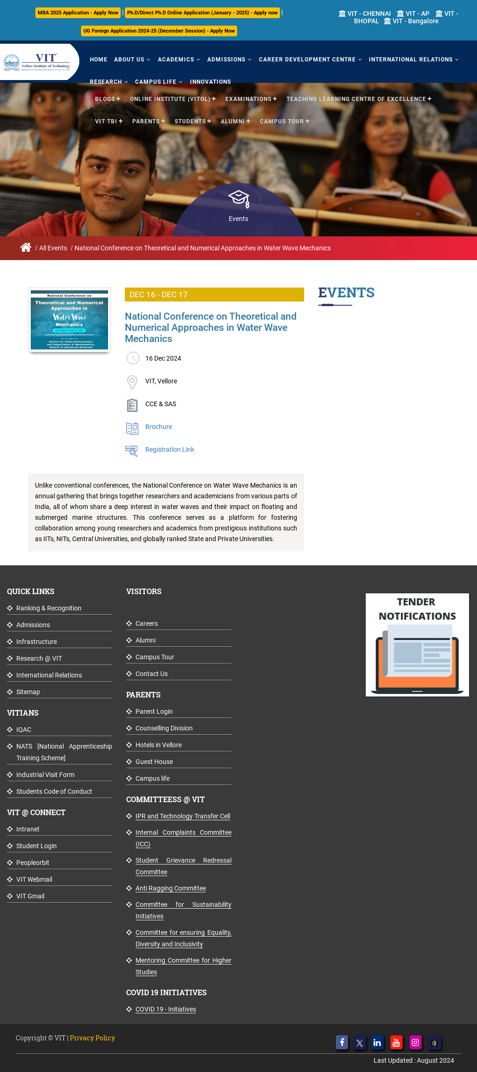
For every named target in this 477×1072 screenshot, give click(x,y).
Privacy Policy (92, 1037)
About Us (122, 57)
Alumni (233, 117)
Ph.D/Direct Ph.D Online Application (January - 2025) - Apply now (202, 13)
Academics (164, 57)
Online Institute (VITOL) (170, 95)
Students (190, 117)
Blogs (105, 95)
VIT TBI (106, 117)
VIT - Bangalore (411, 21)
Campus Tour (282, 117)
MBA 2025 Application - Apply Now (78, 13)
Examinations (248, 95)
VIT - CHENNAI (365, 13)
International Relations (384, 57)
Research (104, 77)
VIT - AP (413, 13)
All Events (53, 248)
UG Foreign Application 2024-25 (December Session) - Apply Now (159, 31)
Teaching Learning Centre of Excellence (356, 95)
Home (96, 57)
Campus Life (149, 77)
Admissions (210, 57)
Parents (146, 117)
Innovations (198, 77)
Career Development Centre (285, 57)
